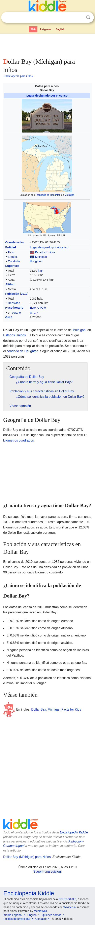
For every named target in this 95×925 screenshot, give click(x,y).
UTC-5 (41, 307)
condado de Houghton (49, 195)
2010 (24, 293)
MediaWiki (40, 911)
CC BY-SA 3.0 (67, 899)
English (60, 29)
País (11, 252)
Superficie (12, 265)
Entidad (10, 247)
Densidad (14, 303)
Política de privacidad (16, 918)
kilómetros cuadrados (18, 440)
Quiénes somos (51, 915)
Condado (14, 261)
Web (33, 29)
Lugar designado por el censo (47, 95)
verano (16, 312)
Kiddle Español (12, 915)
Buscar (88, 17)
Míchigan (69, 195)
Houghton (36, 261)
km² (40, 270)
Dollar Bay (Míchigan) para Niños (27, 857)
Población (12, 293)
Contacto (41, 918)
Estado (12, 256)
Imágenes (45, 29)
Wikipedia (69, 907)
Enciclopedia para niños (18, 76)
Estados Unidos (45, 252)
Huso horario (14, 307)
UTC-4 (34, 312)
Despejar (79, 17)
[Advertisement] (47, 45)
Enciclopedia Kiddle (74, 832)
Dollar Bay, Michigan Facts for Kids (56, 709)
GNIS (8, 317)
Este (33, 307)
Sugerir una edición (47, 871)
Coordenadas (14, 242)
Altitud (9, 284)
